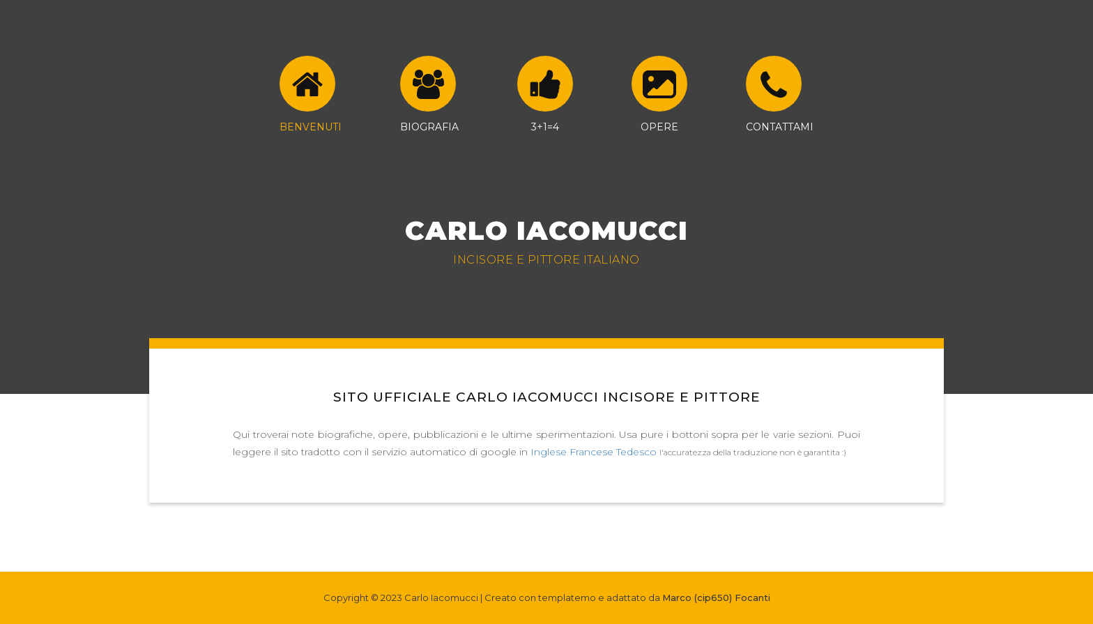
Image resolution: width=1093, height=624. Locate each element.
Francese (591, 452)
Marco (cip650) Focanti (716, 597)
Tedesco (636, 452)
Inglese (548, 452)
